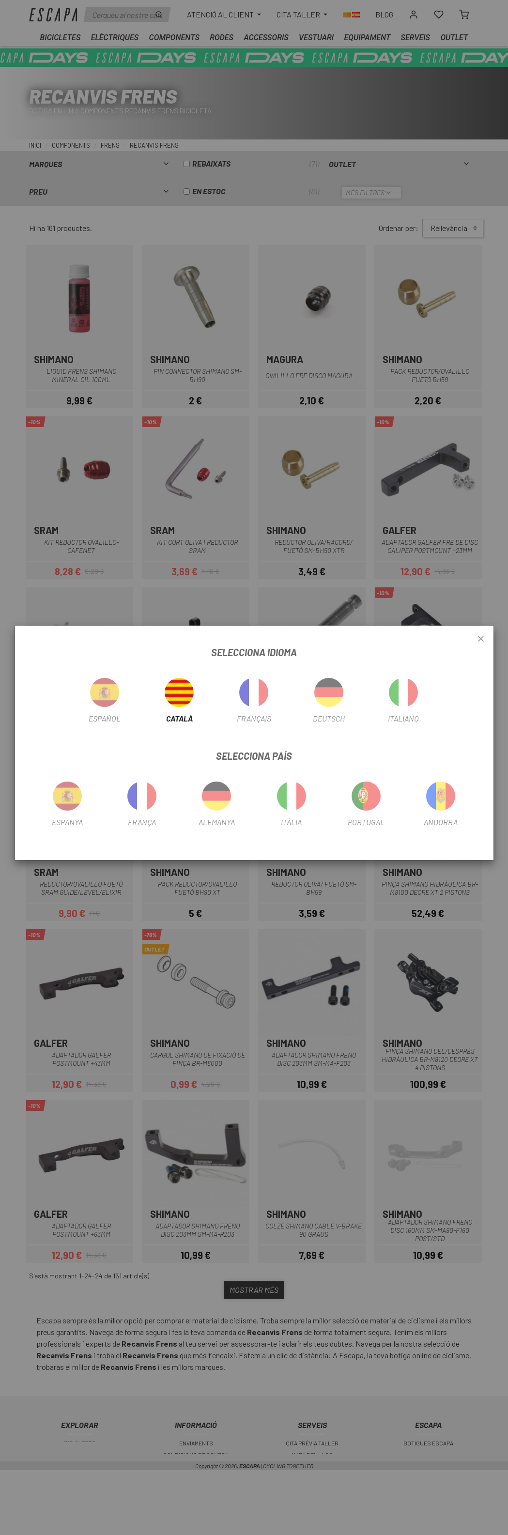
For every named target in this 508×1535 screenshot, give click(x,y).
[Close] (481, 639)
